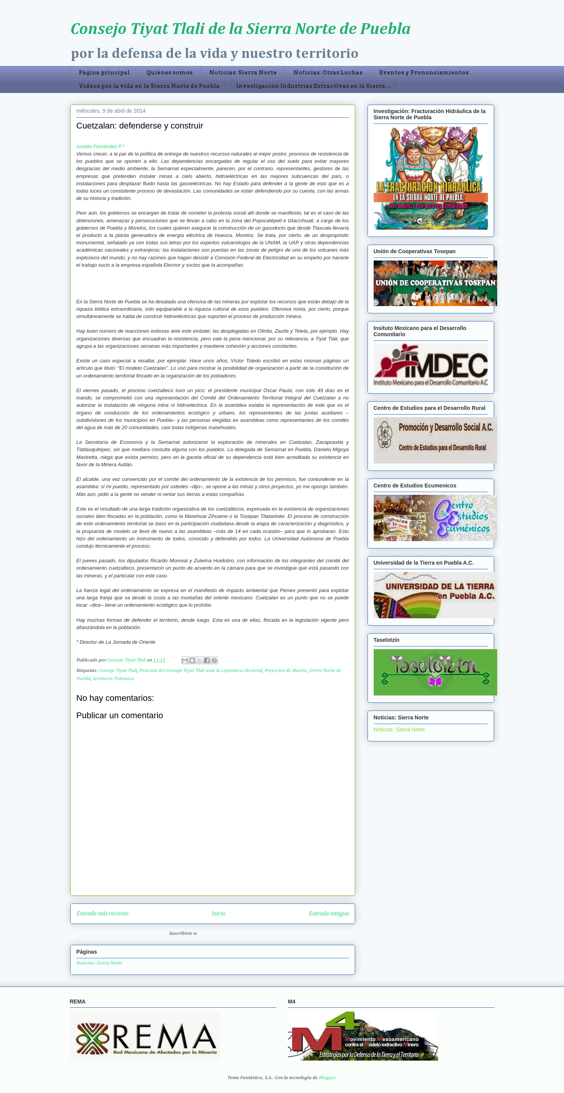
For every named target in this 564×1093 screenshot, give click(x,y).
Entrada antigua (329, 914)
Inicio (218, 914)
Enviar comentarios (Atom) (227, 933)
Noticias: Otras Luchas (327, 72)
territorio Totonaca (113, 678)
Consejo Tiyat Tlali (117, 670)
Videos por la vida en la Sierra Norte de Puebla (149, 86)
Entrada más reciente (102, 914)
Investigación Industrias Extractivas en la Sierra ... (313, 86)
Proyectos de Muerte (285, 670)
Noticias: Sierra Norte (243, 72)
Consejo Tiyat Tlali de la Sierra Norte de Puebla (240, 29)
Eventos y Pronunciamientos (424, 72)
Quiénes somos (169, 72)
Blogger (327, 1077)
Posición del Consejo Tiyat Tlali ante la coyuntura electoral (200, 670)
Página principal (104, 72)
